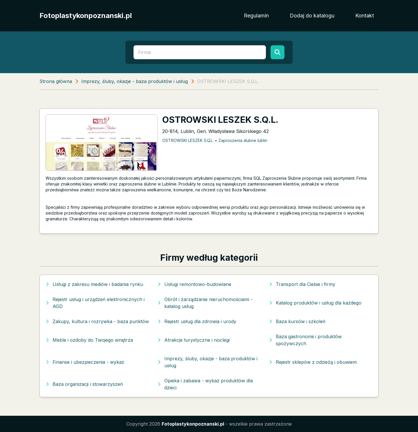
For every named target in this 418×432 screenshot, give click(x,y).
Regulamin (256, 15)
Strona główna (55, 81)
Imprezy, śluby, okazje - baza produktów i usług (134, 81)
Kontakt (364, 15)
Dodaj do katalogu (312, 15)
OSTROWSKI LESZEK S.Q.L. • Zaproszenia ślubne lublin (214, 140)
